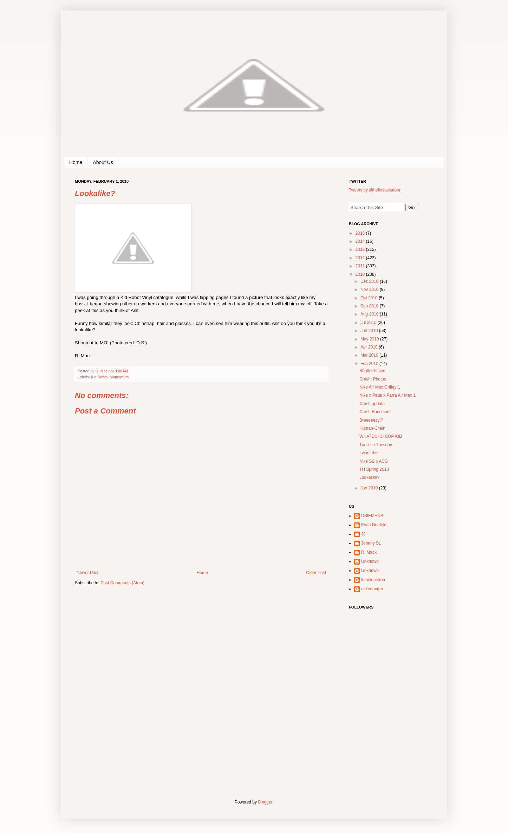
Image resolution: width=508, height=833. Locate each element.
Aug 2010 (370, 314)
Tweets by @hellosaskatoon (375, 190)
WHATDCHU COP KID (380, 436)
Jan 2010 (369, 488)
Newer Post (87, 572)
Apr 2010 (369, 347)
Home (75, 162)
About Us (103, 162)
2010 (361, 274)
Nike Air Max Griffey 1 (379, 387)
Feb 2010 (369, 363)
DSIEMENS (372, 515)
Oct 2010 (369, 297)
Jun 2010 (369, 330)
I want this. (369, 452)
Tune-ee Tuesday (375, 444)
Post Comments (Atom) (122, 582)
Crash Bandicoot (375, 411)
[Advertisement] (393, 722)
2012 (361, 257)
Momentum (119, 377)
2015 (361, 233)
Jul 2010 (369, 322)
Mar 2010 (369, 355)
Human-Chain (372, 428)
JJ (363, 534)
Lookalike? (369, 477)
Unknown (370, 561)
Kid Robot (99, 377)
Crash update (372, 403)
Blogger (265, 802)
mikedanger (372, 588)
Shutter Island (372, 370)
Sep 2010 (370, 306)
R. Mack (369, 552)
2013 (361, 249)
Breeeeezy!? (371, 420)
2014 (361, 241)
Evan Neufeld (373, 524)
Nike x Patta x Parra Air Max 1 (387, 395)
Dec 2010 (370, 281)
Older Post (316, 572)
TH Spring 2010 (374, 469)
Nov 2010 (370, 289)
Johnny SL (371, 543)
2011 (361, 265)
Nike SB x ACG (373, 461)
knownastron (373, 579)
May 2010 (370, 339)
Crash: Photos (372, 379)
